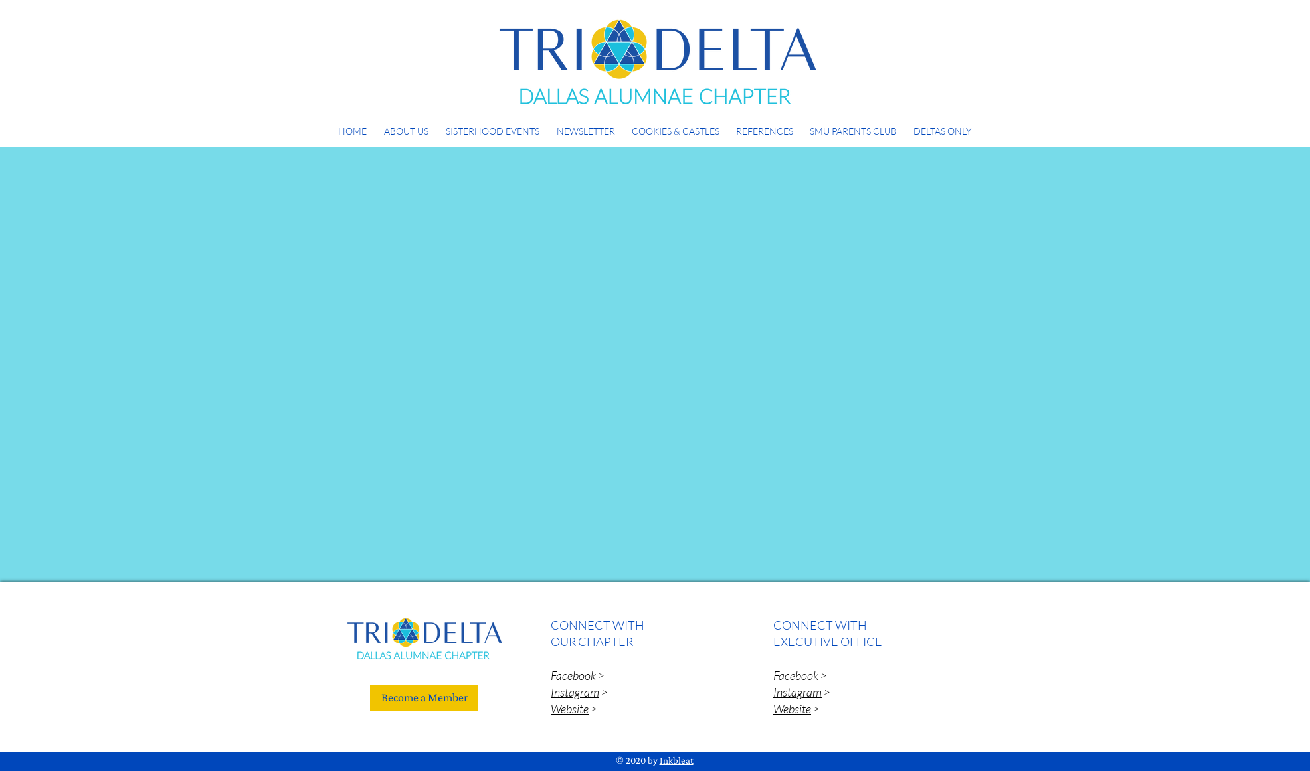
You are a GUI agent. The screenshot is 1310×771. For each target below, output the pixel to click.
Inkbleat (677, 760)
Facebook (573, 675)
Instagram (575, 692)
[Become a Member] (424, 698)
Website (570, 708)
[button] (406, 125)
